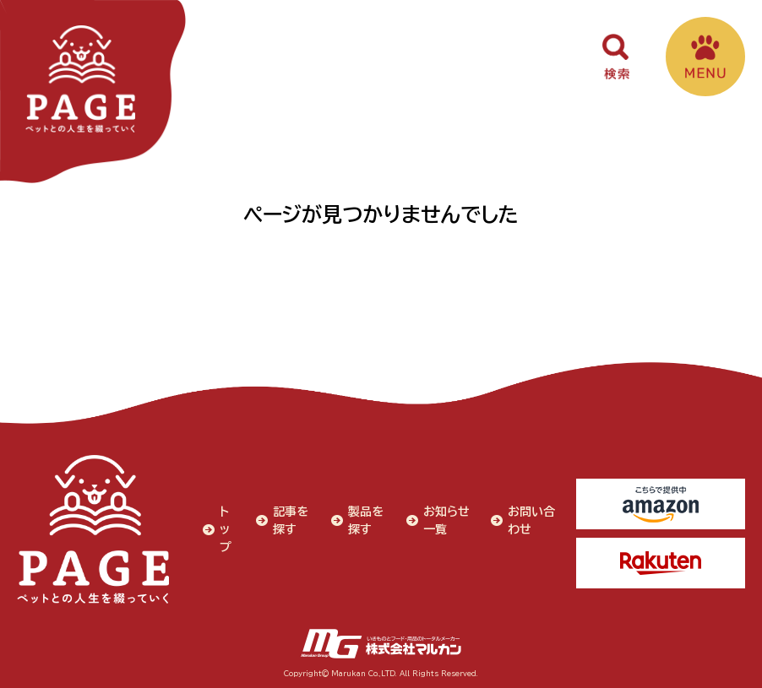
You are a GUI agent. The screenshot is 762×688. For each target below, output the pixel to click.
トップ (225, 529)
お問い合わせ (531, 520)
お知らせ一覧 (446, 520)
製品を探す (366, 520)
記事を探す (290, 520)
